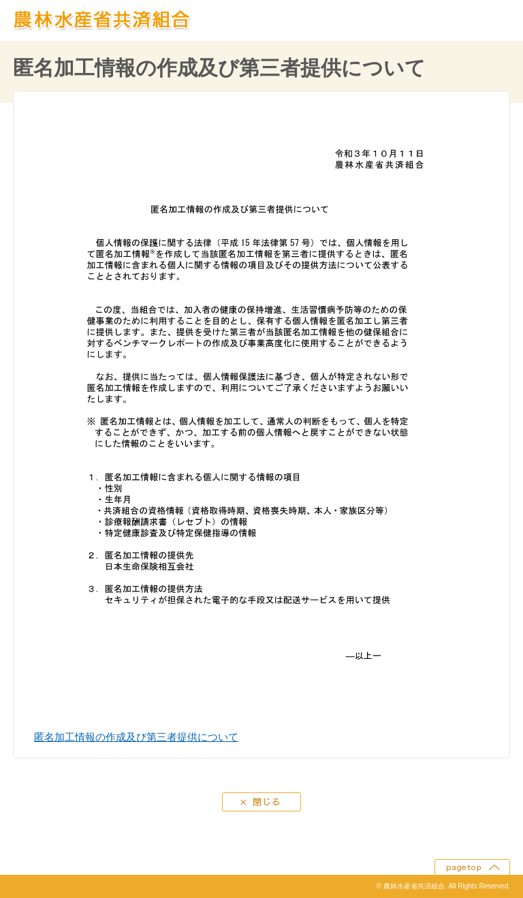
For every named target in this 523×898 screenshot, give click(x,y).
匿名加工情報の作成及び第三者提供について (136, 737)
